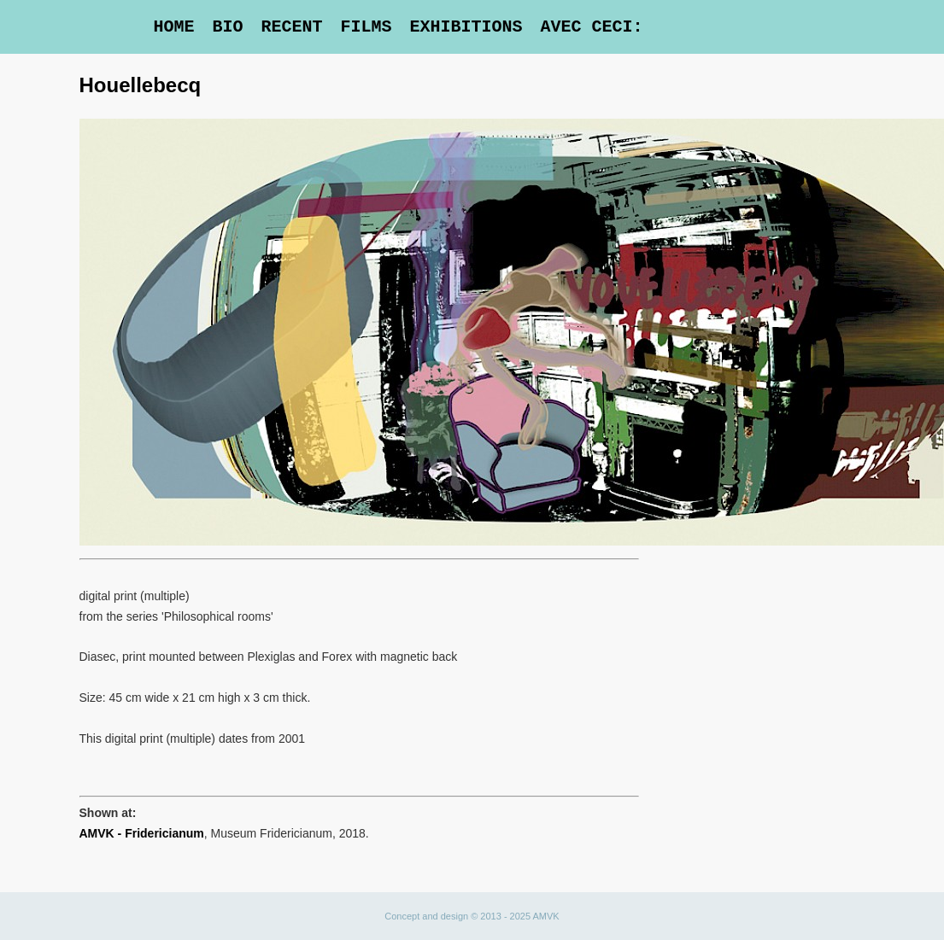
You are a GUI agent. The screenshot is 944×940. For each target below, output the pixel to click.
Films (365, 27)
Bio (227, 27)
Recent (291, 27)
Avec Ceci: (591, 27)
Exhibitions (465, 27)
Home (173, 27)
